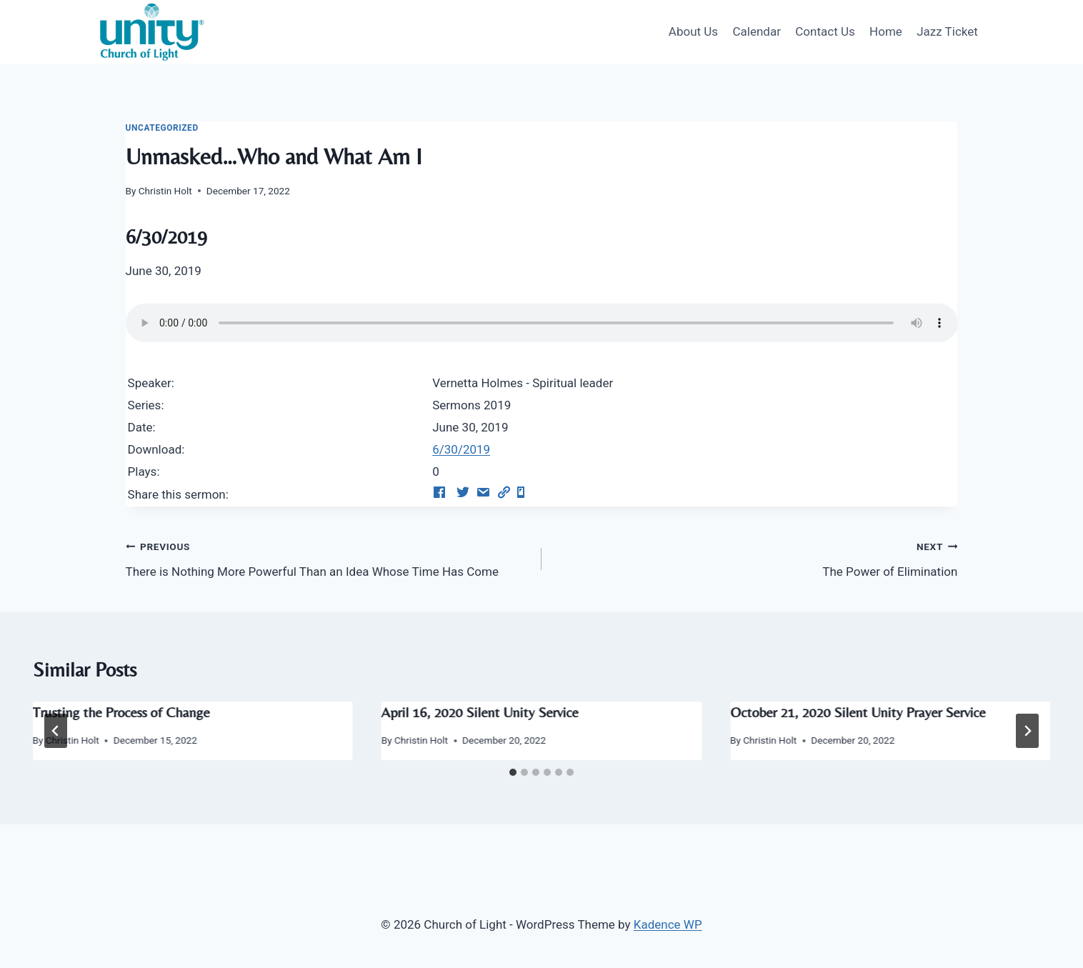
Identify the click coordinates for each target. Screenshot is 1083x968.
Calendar (756, 31)
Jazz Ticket (947, 31)
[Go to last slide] (55, 731)
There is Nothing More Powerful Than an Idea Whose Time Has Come (327, 558)
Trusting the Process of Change (121, 712)
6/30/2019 (461, 449)
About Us (693, 31)
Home (885, 31)
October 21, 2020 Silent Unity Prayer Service (857, 712)
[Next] (1027, 731)
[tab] (512, 772)
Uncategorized (162, 128)
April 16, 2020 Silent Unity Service (480, 712)
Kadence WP (668, 924)
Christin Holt (165, 190)
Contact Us (824, 31)
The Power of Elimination (755, 558)
